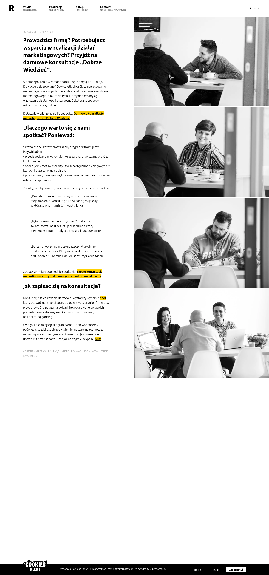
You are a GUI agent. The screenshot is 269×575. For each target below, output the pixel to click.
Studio (30, 8)
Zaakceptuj (236, 569)
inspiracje (53, 351)
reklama (76, 351)
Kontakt (113, 8)
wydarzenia (30, 356)
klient (65, 351)
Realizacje (56, 8)
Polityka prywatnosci (154, 568)
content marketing (34, 351)
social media (91, 351)
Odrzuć (215, 569)
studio (105, 351)
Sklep (82, 8)
